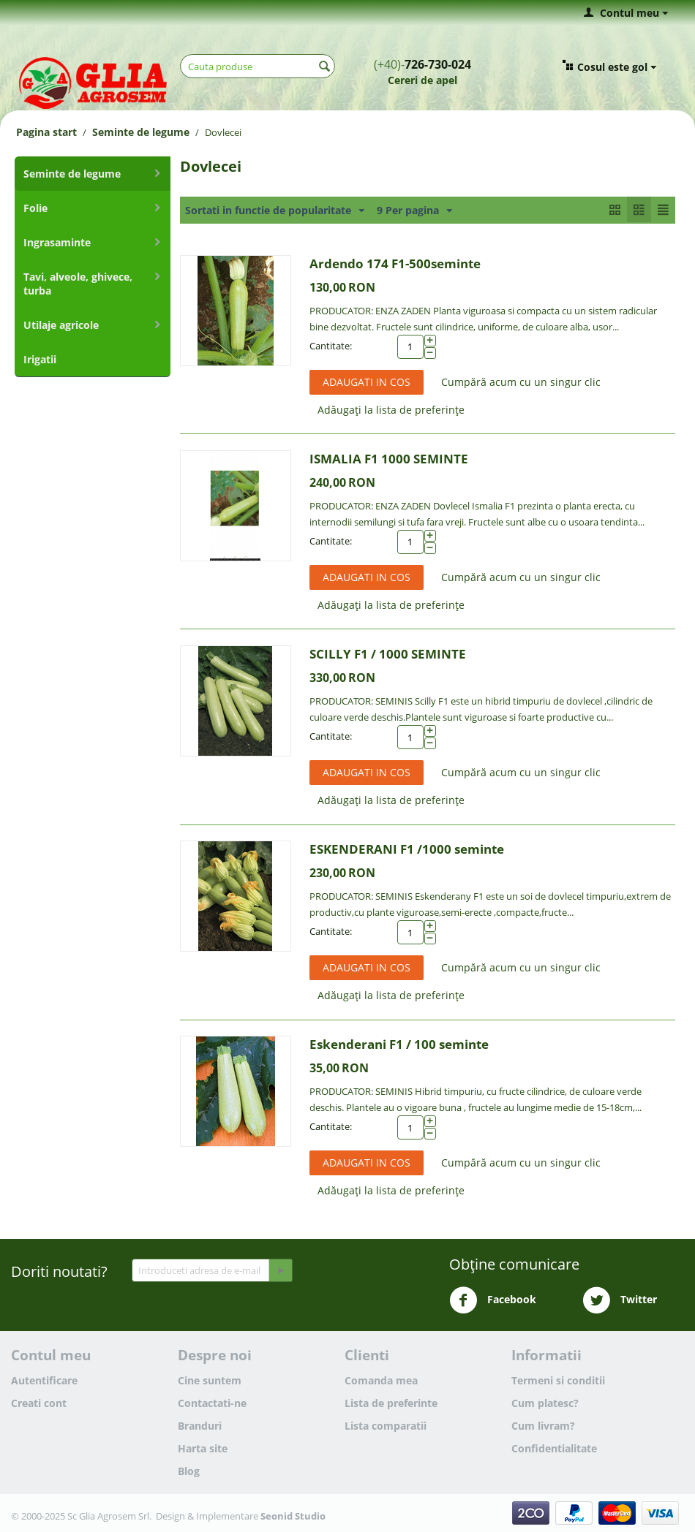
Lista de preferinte (391, 1403)
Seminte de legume (140, 132)
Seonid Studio (293, 1515)
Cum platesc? (545, 1403)
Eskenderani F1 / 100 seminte (399, 1044)
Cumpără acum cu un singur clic (521, 382)
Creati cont (39, 1403)
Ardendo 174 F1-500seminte (395, 263)
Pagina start (46, 132)
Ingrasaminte (57, 242)
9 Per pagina (414, 211)
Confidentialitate (554, 1448)
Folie (35, 208)
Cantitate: (330, 345)
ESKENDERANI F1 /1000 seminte (406, 849)
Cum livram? (543, 1426)
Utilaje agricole (61, 325)
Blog (189, 1471)
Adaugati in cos (366, 382)
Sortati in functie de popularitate (274, 211)
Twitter (619, 1300)
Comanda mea (381, 1380)
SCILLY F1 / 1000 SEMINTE (387, 653)
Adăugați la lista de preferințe (391, 410)
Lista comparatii (386, 1426)
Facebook (492, 1300)
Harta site (203, 1448)
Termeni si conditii (558, 1380)
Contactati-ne (212, 1403)
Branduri (200, 1426)
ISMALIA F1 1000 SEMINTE (388, 458)
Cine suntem (209, 1380)
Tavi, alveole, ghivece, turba (77, 283)
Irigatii (39, 359)
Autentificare (44, 1380)
